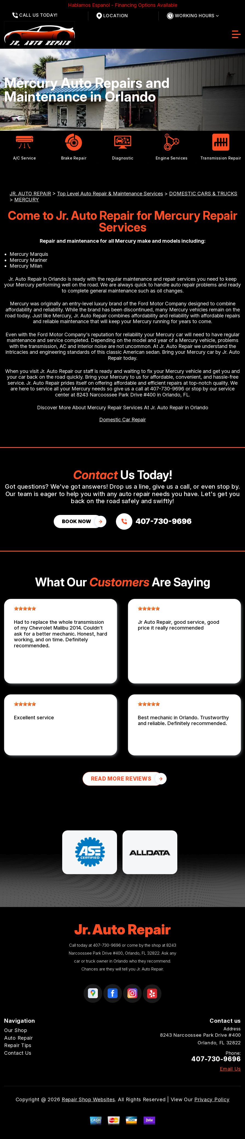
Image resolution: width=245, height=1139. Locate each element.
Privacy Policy (211, 1099)
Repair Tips (18, 1045)
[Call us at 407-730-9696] (154, 521)
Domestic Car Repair (122, 419)
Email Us (230, 1068)
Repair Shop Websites (88, 1099)
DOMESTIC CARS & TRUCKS (203, 193)
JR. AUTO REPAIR (30, 193)
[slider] (25, 608)
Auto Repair (18, 1038)
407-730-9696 (167, 389)
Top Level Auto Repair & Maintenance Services (110, 193)
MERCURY (26, 199)
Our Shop (15, 1030)
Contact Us (18, 1053)
